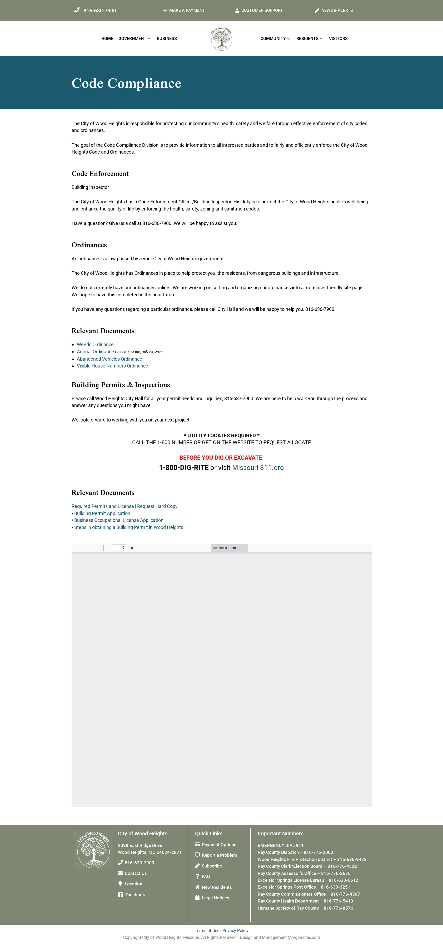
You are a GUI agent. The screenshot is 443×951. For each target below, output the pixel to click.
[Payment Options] (197, 844)
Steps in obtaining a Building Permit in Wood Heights (128, 527)
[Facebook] (120, 894)
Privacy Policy (235, 930)
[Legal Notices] (197, 897)
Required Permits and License (103, 506)
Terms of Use (207, 930)
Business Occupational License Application (118, 520)
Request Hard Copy (157, 506)
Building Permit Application (102, 513)
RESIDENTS (309, 38)
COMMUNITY (275, 38)
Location (133, 883)
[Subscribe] (197, 865)
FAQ (206, 876)
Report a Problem (219, 855)
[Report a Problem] (197, 854)
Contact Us (136, 873)
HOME (107, 38)
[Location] (120, 883)
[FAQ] (197, 876)
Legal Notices (215, 897)
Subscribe (212, 866)
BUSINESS (167, 38)
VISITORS (338, 38)
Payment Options (219, 844)
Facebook (135, 894)
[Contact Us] (120, 873)
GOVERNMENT (134, 38)
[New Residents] (197, 886)
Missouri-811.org (258, 468)
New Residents (217, 887)
